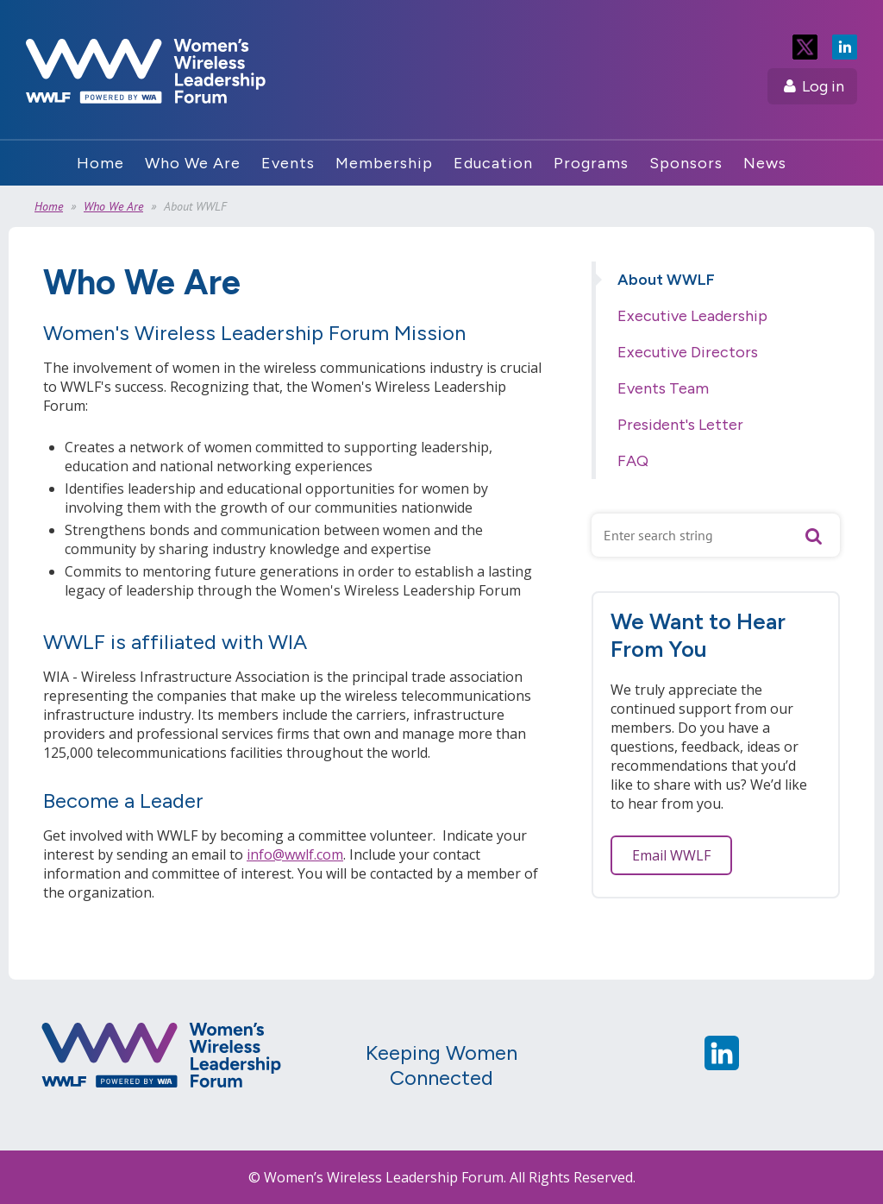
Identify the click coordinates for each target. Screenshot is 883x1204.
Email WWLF (671, 855)
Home (48, 206)
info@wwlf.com (295, 854)
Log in (823, 86)
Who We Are (113, 206)
